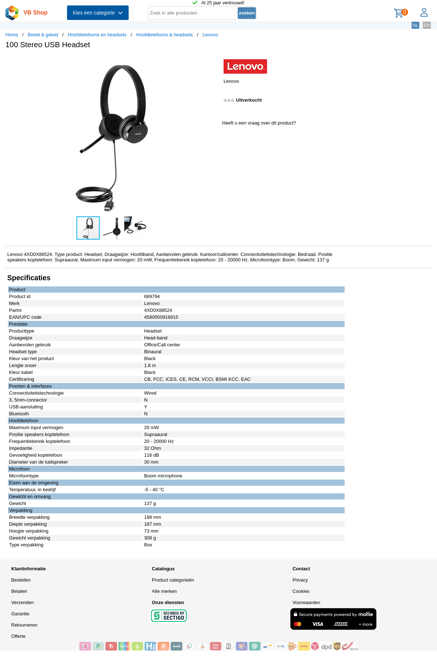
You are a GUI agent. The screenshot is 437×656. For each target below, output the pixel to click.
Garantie (20, 613)
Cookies (300, 591)
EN (427, 25)
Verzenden (22, 602)
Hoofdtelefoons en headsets (97, 34)
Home (11, 34)
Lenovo (210, 34)
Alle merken (164, 591)
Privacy (300, 580)
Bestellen (20, 580)
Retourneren (24, 625)
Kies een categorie (98, 13)
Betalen (19, 591)
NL (415, 25)
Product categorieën (173, 580)
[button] (212, 62)
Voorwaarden (306, 602)
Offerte (18, 636)
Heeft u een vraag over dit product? (259, 123)
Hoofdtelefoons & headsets (164, 34)
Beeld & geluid (43, 34)
